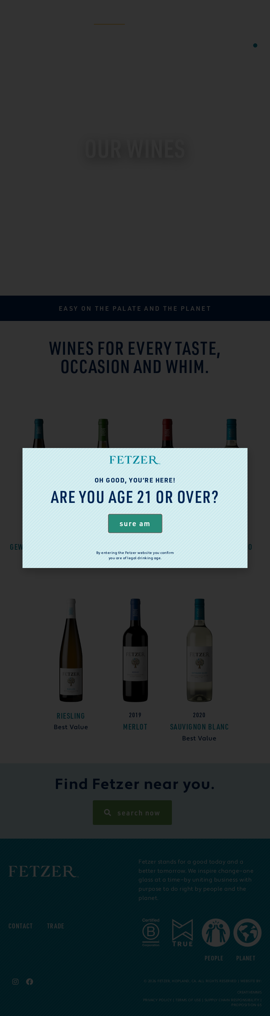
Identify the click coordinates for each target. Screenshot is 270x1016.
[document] (135, 508)
